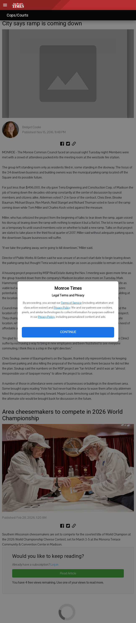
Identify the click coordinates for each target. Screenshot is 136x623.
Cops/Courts (17, 15)
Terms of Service (71, 303)
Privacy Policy (62, 308)
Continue (68, 332)
